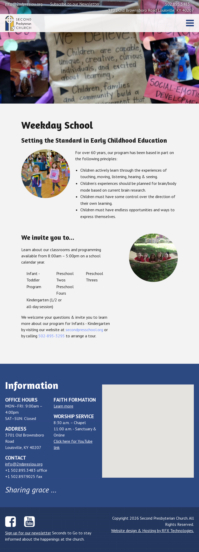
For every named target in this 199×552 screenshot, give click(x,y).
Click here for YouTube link (73, 444)
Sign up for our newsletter (28, 532)
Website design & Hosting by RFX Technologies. (152, 530)
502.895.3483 (177, 3)
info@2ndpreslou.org (23, 3)
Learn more (63, 406)
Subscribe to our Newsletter (75, 3)
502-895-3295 (51, 335)
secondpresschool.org (84, 329)
